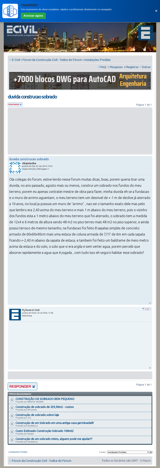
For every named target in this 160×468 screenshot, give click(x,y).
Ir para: (102, 452)
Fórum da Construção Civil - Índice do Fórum (52, 59)
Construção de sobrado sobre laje (37, 414)
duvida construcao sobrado (32, 96)
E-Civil (16, 59)
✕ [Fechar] (156, 11)
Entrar (146, 67)
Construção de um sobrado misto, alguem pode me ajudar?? (53, 438)
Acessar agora (33, 15)
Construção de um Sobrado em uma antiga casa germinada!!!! (54, 422)
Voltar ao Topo (150, 303)
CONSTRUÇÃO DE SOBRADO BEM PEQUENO (44, 398)
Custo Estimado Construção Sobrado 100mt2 (44, 430)
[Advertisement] (80, 130)
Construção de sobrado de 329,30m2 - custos (44, 406)
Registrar (132, 67)
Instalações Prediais (97, 59)
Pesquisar (116, 67)
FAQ (103, 67)
